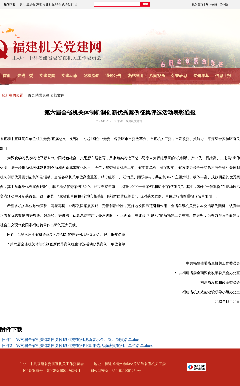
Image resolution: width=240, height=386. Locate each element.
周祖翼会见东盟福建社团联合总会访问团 (49, 4)
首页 (7, 75)
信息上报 (223, 75)
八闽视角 (157, 75)
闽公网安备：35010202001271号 (115, 371)
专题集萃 (201, 75)
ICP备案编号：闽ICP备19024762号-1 (51, 371)
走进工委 (25, 75)
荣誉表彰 (179, 75)
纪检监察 (91, 75)
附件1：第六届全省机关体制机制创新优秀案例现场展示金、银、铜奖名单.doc (70, 339)
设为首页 (197, 4)
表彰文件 (57, 95)
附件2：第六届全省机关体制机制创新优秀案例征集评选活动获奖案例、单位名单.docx (77, 345)
